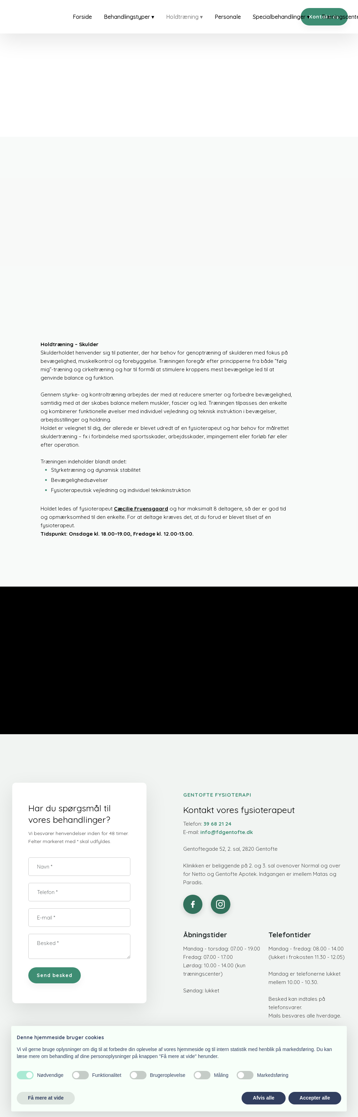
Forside (82, 16)
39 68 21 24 (217, 823)
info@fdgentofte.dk (226, 832)
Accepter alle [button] (315, 1098)
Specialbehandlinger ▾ (281, 16)
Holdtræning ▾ (184, 16)
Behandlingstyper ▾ (129, 16)
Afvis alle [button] (263, 1098)
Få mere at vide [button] (46, 1098)
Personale (228, 16)
